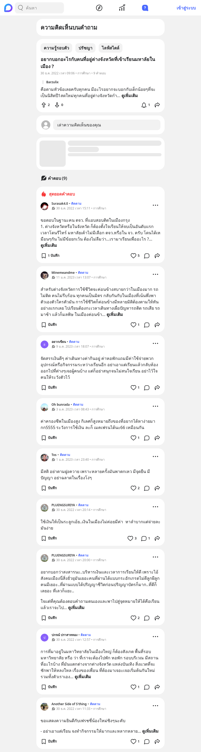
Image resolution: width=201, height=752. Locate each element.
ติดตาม (76, 203)
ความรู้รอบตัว (56, 48)
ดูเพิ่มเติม (49, 245)
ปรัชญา (85, 48)
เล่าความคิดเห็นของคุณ (79, 125)
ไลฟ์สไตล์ (110, 48)
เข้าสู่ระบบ (186, 8)
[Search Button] (20, 8)
